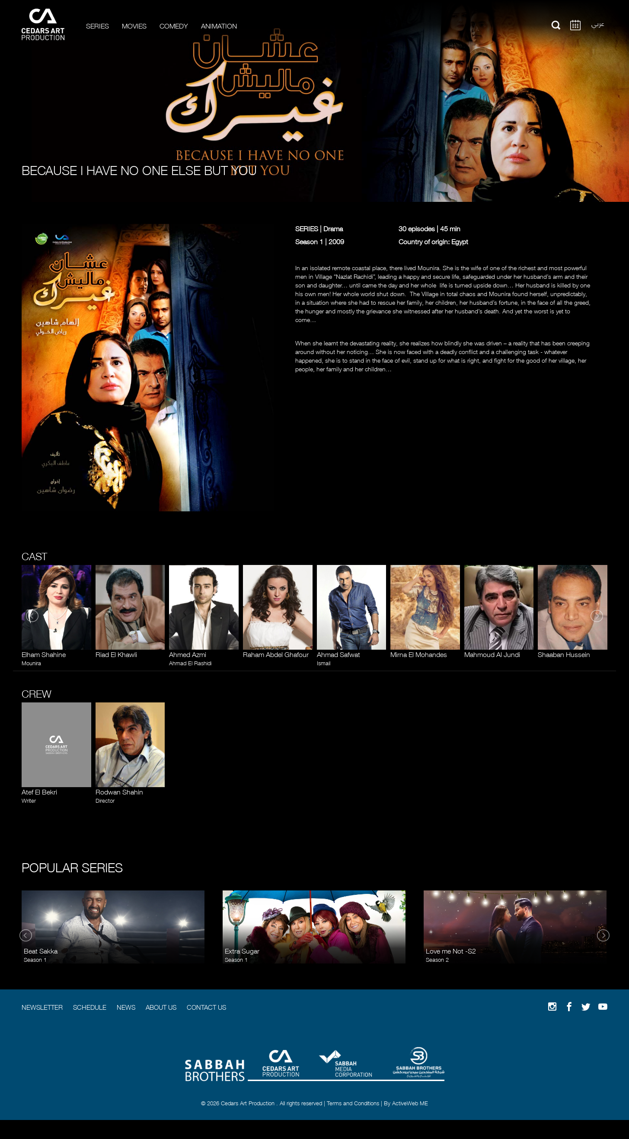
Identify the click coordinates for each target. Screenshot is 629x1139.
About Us (161, 1006)
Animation (219, 25)
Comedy (174, 25)
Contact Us (206, 1006)
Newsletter (42, 1006)
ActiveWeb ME (410, 1102)
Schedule (89, 1006)
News (126, 1006)
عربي (597, 23)
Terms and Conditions (353, 1102)
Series (97, 25)
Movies (134, 25)
